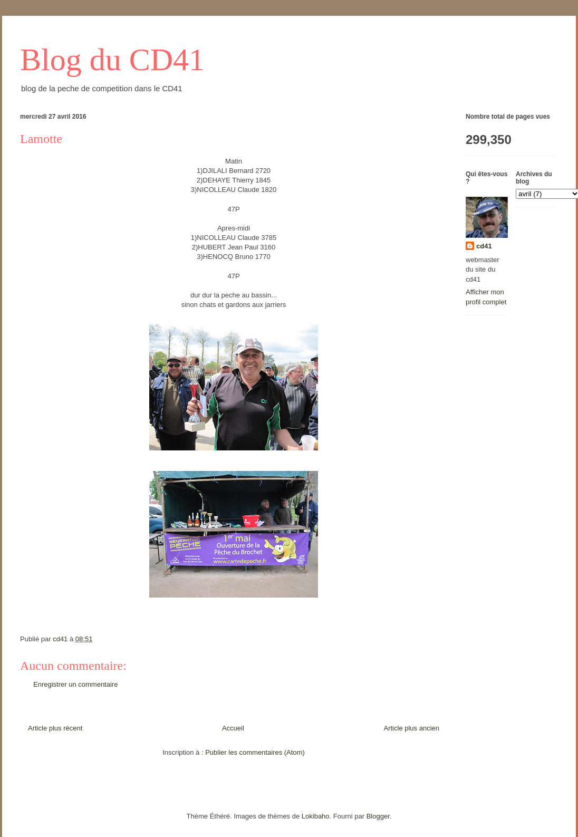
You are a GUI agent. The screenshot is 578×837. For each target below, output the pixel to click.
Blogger (378, 816)
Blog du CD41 (112, 59)
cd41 (484, 246)
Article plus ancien (412, 728)
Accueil (233, 728)
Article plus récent (55, 728)
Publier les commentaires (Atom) (255, 752)
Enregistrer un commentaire (75, 684)
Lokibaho (316, 816)
